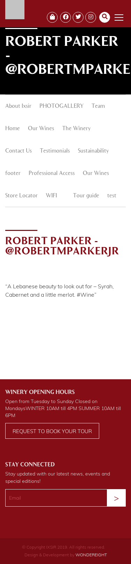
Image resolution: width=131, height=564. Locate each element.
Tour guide (86, 196)
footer (13, 173)
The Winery (76, 129)
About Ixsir (18, 106)
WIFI (51, 196)
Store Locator (21, 196)
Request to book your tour (52, 431)
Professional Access (52, 173)
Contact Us (18, 151)
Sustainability (93, 151)
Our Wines (41, 129)
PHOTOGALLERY (61, 106)
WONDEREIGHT (91, 554)
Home (12, 129)
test (111, 196)
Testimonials (55, 151)
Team (98, 106)
